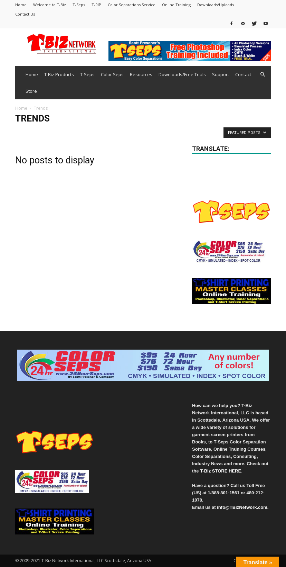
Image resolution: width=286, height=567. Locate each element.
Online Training (176, 4)
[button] (262, 74)
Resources (141, 74)
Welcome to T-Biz (49, 4)
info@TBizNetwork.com (242, 507)
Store (31, 91)
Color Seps (112, 74)
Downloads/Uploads (215, 4)
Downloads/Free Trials (182, 74)
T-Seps (79, 4)
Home (21, 4)
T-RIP (96, 4)
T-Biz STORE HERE (220, 471)
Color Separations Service (131, 4)
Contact (243, 74)
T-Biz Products (59, 74)
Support (220, 74)
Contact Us (25, 14)
